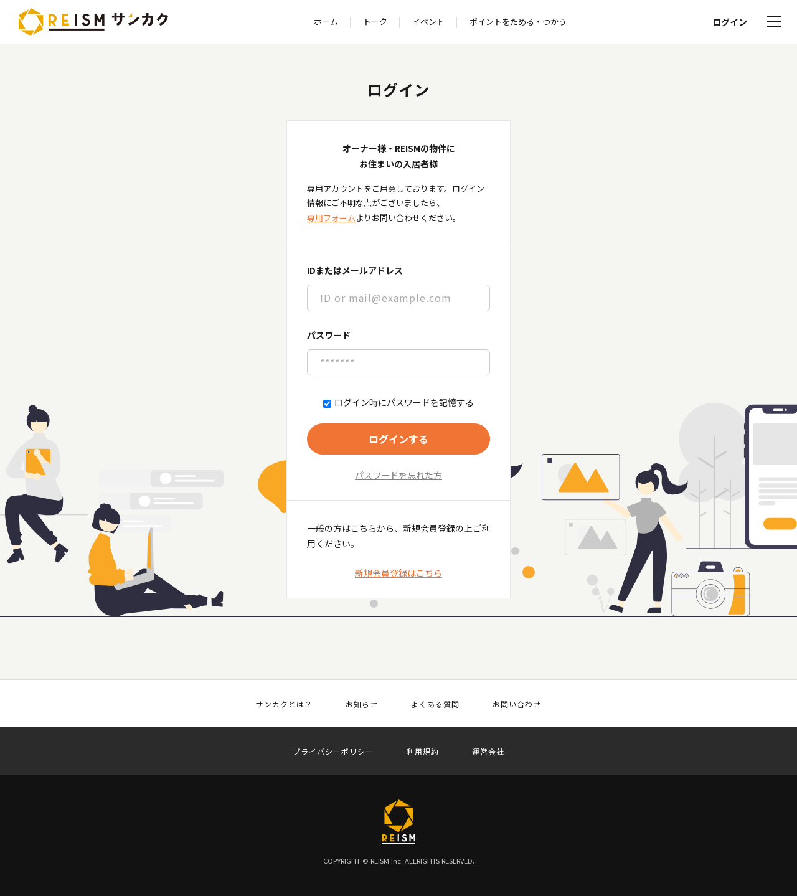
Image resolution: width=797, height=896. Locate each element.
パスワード (329, 335)
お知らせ (362, 704)
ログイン (729, 22)
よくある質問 (435, 704)
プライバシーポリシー (333, 751)
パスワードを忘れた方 (398, 475)
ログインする (398, 438)
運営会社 (488, 751)
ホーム (326, 21)
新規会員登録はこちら (398, 573)
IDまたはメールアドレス (355, 270)
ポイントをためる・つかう (518, 21)
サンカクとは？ (284, 704)
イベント (428, 21)
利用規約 (423, 751)
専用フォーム (331, 218)
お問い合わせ (517, 704)
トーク (375, 21)
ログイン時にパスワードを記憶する (398, 402)
